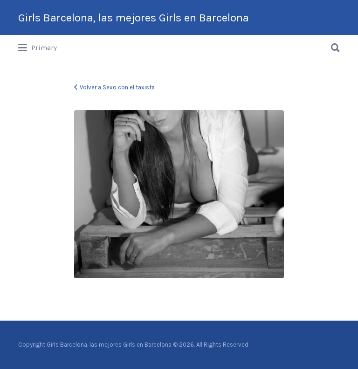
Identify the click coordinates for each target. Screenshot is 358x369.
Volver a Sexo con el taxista (117, 87)
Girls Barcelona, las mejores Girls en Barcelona (133, 17)
